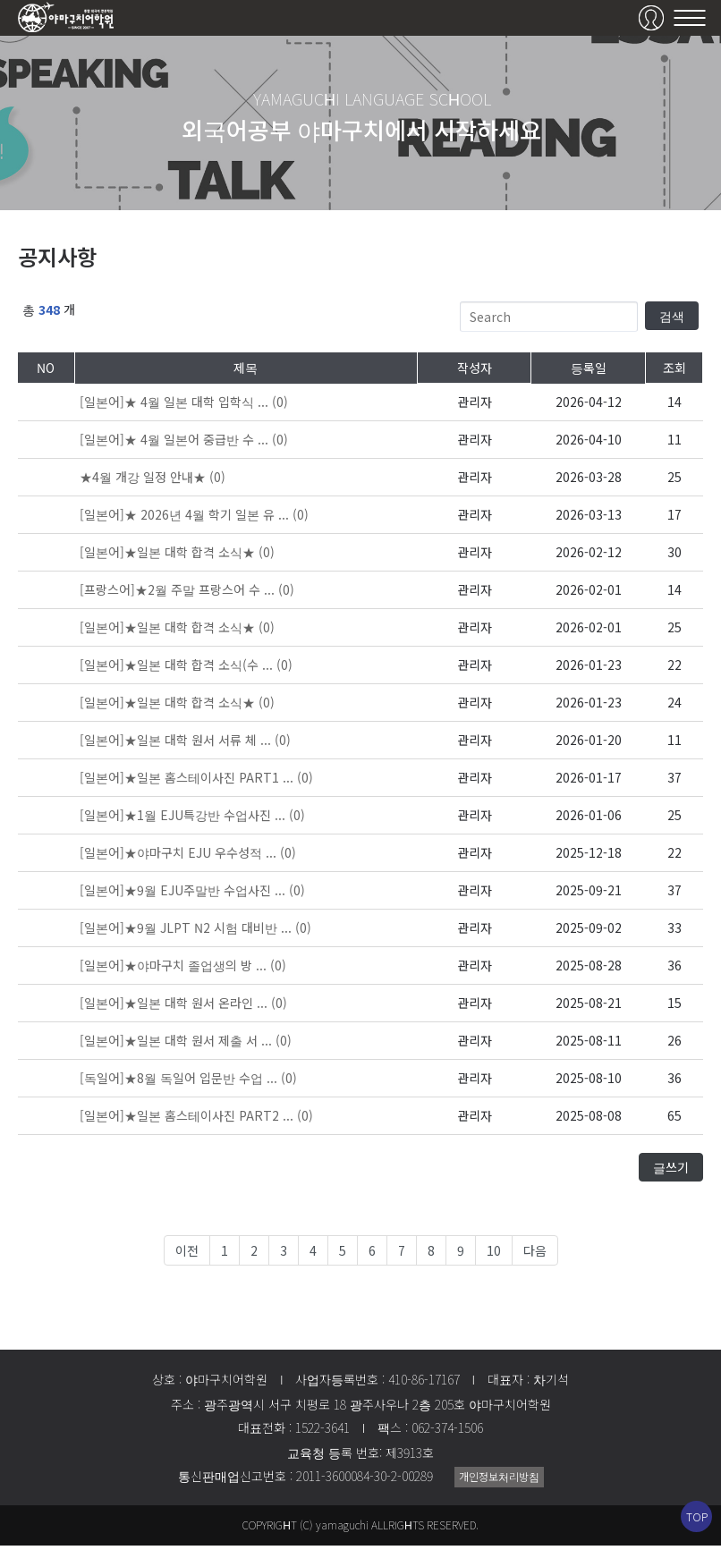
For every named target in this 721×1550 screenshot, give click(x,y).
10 (494, 1255)
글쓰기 (671, 1172)
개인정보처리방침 (499, 1480)
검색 (671, 320)
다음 (535, 1255)
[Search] (549, 321)
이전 (187, 1255)
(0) (184, 406)
